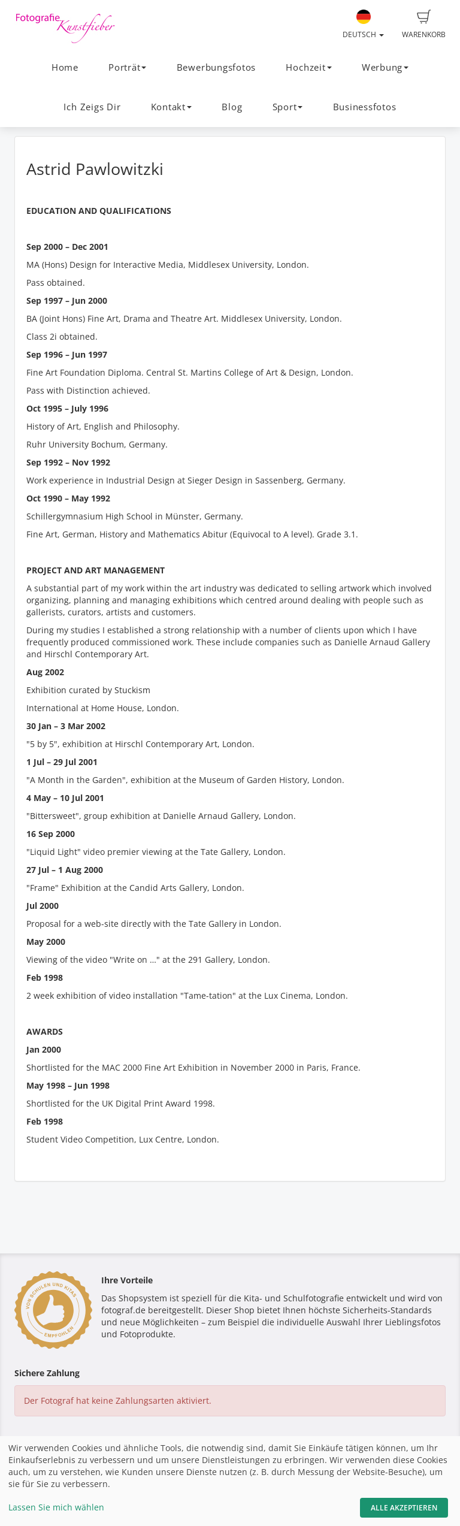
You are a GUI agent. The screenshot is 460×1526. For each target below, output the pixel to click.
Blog (232, 107)
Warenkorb (424, 25)
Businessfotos (365, 107)
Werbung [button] (385, 67)
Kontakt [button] (171, 107)
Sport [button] (288, 107)
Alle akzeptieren (404, 1508)
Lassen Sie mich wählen (56, 1507)
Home (65, 67)
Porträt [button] (127, 67)
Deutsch (363, 25)
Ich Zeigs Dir (91, 107)
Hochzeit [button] (308, 67)
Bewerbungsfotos (216, 67)
